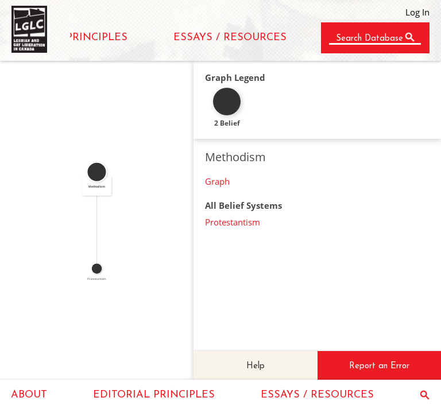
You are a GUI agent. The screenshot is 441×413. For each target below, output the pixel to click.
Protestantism (232, 222)
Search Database (369, 38)
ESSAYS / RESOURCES (230, 37)
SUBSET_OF (93, 220)
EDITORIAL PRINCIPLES (154, 394)
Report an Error (379, 366)
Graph (217, 181)
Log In (417, 12)
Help (255, 366)
